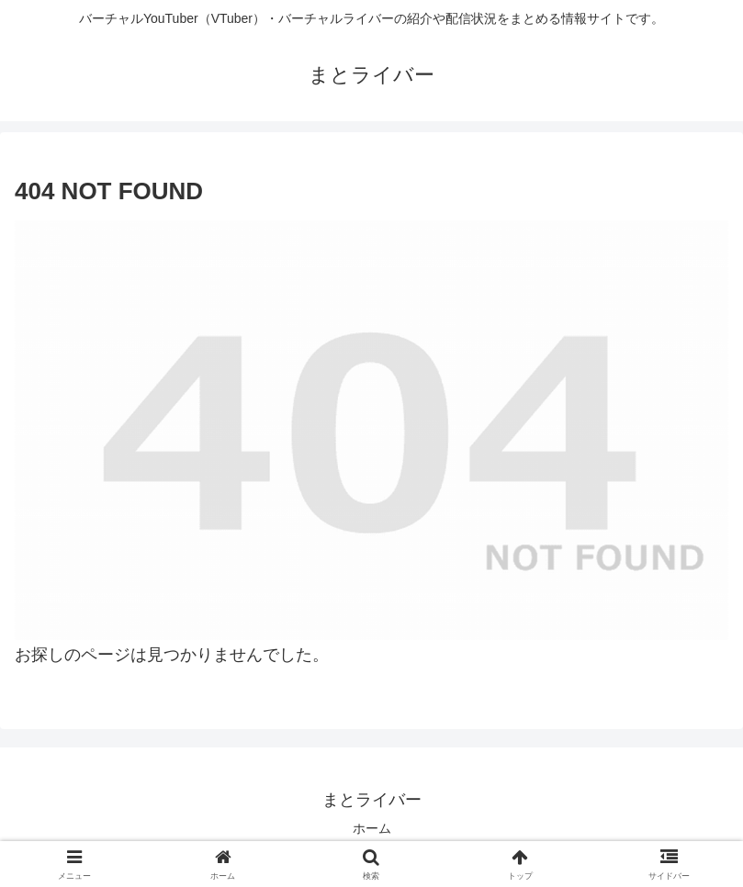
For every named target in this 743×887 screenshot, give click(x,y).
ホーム (372, 828)
